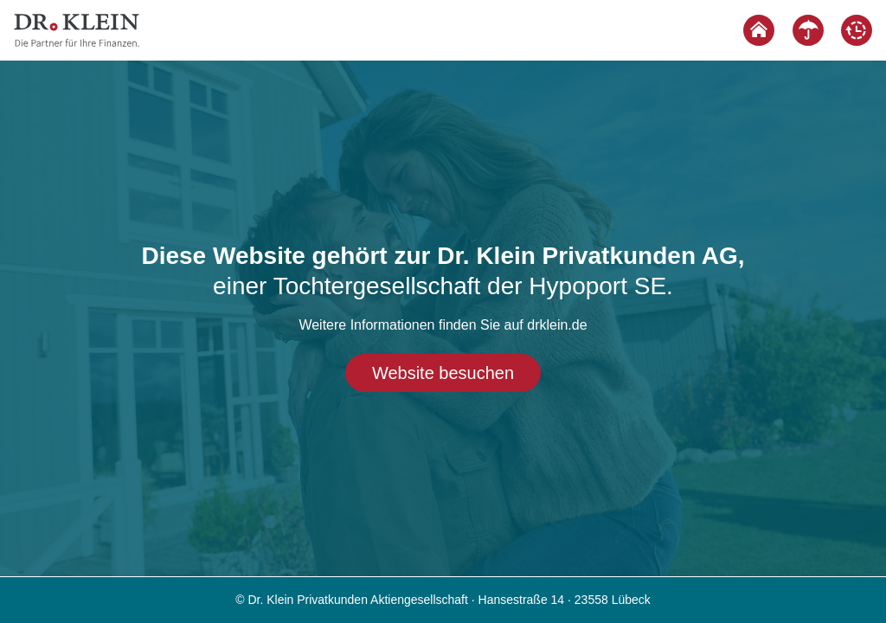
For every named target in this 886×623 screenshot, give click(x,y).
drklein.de (557, 325)
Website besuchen (443, 372)
